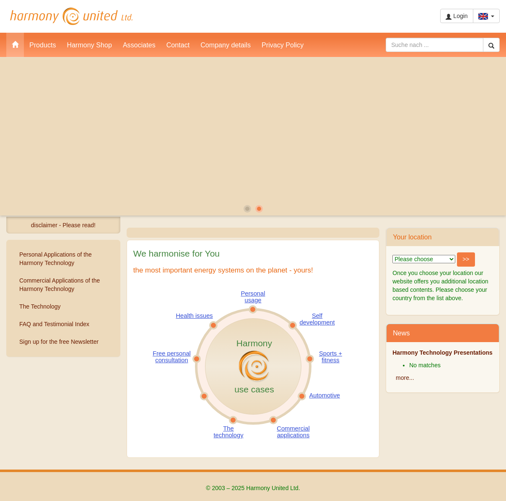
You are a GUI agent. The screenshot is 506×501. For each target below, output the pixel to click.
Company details (225, 45)
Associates (139, 45)
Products (42, 45)
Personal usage (253, 297)
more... (405, 377)
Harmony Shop (89, 45)
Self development (317, 319)
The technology (229, 432)
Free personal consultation (172, 356)
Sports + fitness (330, 356)
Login (456, 16)
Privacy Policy (283, 45)
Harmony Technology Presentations (442, 352)
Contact (177, 45)
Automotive (324, 395)
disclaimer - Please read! (63, 225)
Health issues (194, 315)
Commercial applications (293, 432)
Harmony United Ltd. (71, 16)
